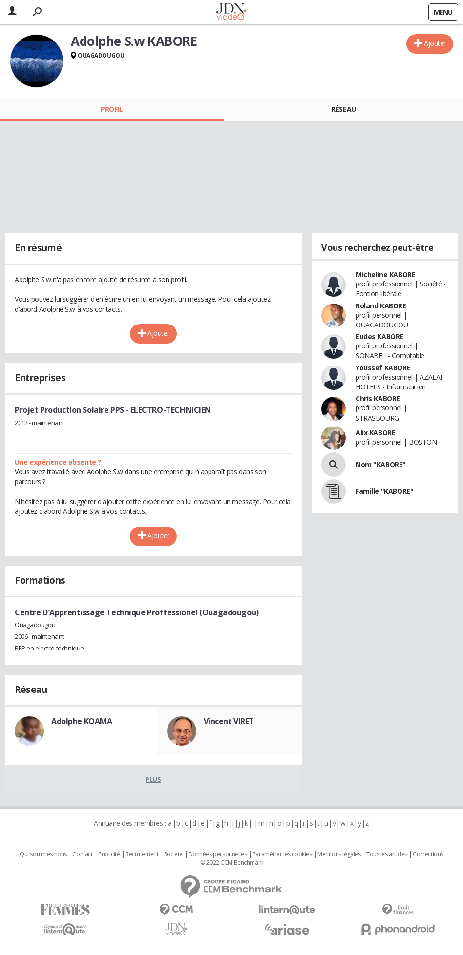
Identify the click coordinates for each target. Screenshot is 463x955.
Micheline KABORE (385, 274)
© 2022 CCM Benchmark (231, 862)
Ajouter (435, 43)
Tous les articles (386, 854)
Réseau (343, 109)
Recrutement (142, 854)
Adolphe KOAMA (81, 721)
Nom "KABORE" (381, 464)
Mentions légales (338, 854)
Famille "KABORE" (384, 491)
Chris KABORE (378, 398)
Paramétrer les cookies (282, 854)
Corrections (428, 854)
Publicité (109, 854)
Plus (153, 779)
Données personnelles (218, 854)
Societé (173, 854)
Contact (82, 854)
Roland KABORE (381, 305)
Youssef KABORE (383, 367)
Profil (112, 109)
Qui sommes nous (43, 854)
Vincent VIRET (229, 721)
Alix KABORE (375, 432)
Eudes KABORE (379, 336)
